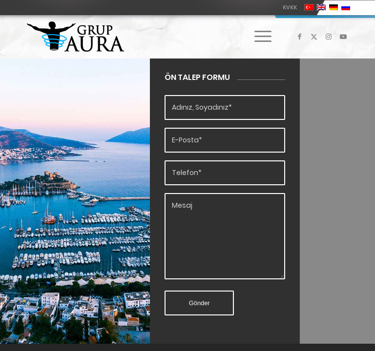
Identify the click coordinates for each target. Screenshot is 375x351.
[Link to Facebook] (299, 36)
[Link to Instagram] (328, 36)
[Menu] (258, 36)
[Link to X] (314, 36)
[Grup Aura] (75, 36)
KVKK (290, 7)
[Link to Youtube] (343, 36)
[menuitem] (287, 7)
